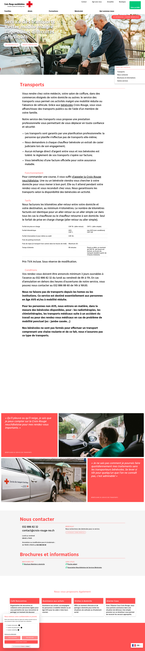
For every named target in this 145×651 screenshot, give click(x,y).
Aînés (30, 11)
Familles (7, 11)
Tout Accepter (12, 638)
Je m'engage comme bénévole (126, 17)
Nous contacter (30, 45)
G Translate (114, 645)
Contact (84, 2)
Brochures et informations (126, 78)
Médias (101, 636)
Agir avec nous (97, 2)
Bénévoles (107, 630)
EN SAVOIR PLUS (11, 45)
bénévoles (67, 105)
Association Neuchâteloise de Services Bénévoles (85, 567)
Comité (101, 630)
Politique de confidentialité (10, 634)
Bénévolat (79, 11)
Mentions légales (103, 638)
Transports (121, 72)
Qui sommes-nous (106, 11)
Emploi (100, 635)
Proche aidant (72, 564)
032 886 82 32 (30, 527)
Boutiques (122, 2)
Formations (53, 11)
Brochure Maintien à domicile (34, 564)
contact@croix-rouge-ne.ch (38, 531)
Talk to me (111, 643)
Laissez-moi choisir (21, 642)
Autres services (122, 81)
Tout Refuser (30, 638)
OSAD (112, 630)
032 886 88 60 (41, 545)
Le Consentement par (21, 646)
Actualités (110, 2)
